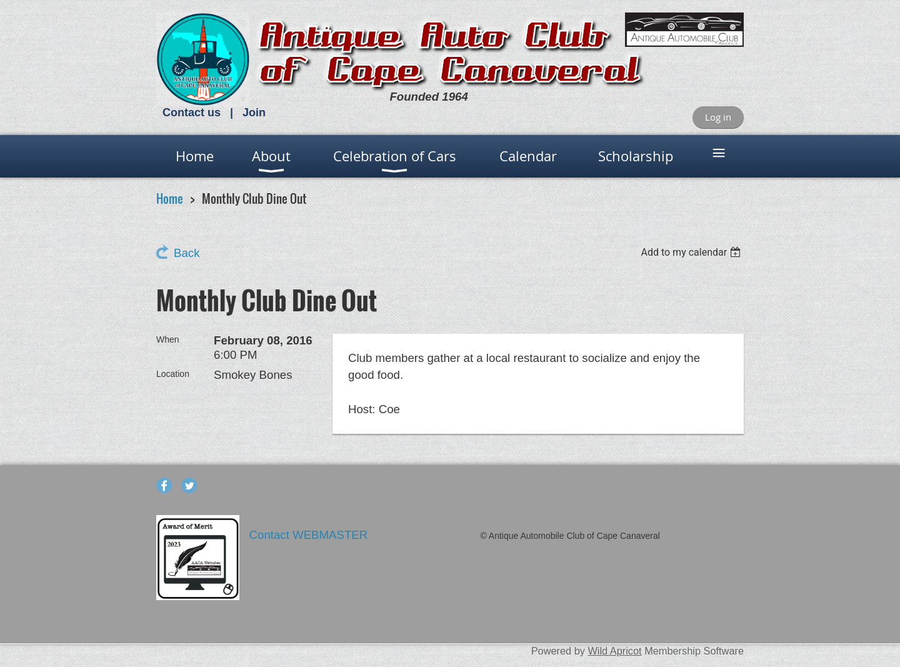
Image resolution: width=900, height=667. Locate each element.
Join (254, 112)
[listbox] (692, 252)
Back (186, 252)
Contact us (191, 112)
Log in (718, 117)
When (167, 339)
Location (172, 374)
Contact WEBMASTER (310, 534)
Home (169, 198)
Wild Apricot (614, 650)
